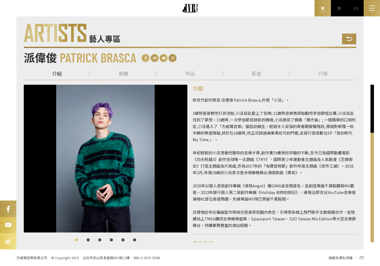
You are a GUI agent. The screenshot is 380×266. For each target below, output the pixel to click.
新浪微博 (8, 241)
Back (349, 39)
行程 (323, 73)
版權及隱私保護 (341, 257)
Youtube (8, 225)
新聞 (123, 73)
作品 (190, 73)
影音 (256, 73)
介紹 (57, 73)
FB (8, 209)
